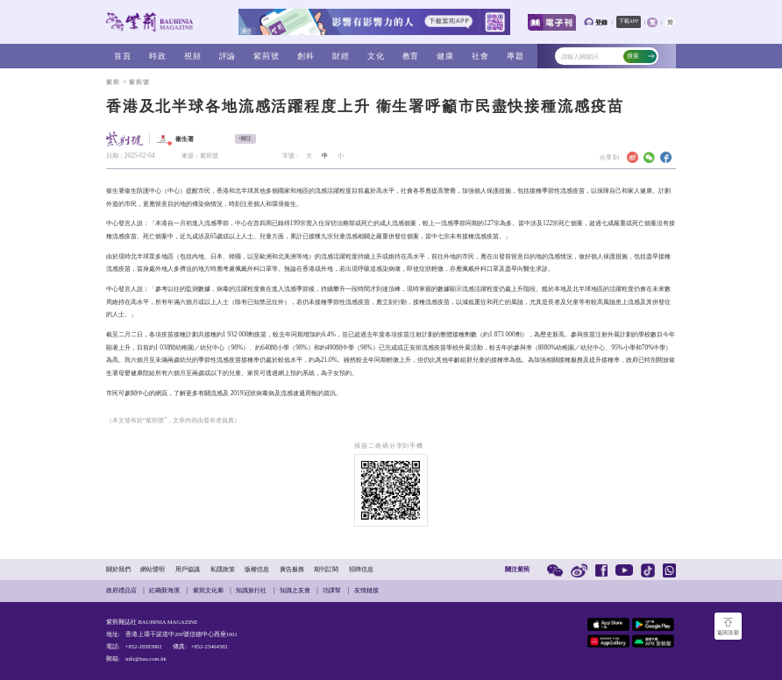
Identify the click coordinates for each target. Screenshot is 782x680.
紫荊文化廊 (208, 590)
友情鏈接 (366, 590)
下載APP (628, 21)
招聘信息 (361, 569)
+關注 (245, 138)
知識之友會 (295, 590)
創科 (306, 56)
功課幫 (332, 590)
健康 (445, 56)
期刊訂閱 (326, 569)
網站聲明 (152, 569)
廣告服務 (292, 569)
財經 (341, 56)
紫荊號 (266, 56)
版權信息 (257, 569)
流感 (216, 393)
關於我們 (118, 569)
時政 (158, 56)
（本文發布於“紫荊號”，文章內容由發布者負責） (173, 420)
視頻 (193, 56)
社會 (480, 56)
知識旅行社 (251, 590)
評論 (228, 56)
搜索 (641, 56)
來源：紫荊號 (199, 155)
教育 (411, 56)
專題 (515, 56)
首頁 (123, 56)
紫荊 (113, 82)
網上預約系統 (296, 373)
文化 (376, 56)
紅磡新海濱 (164, 590)
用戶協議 (187, 569)
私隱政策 (222, 569)
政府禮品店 (121, 590)
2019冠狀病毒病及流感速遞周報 (274, 393)
